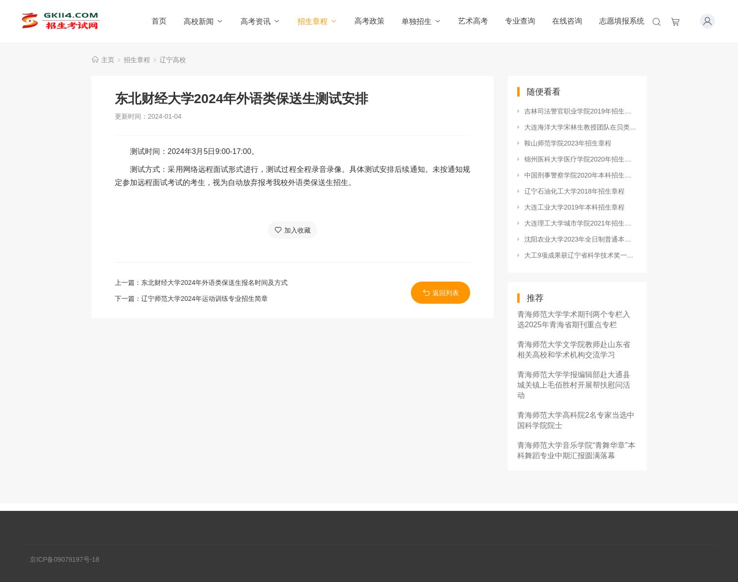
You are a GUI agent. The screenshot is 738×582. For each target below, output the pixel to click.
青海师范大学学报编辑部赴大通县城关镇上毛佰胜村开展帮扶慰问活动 (573, 385)
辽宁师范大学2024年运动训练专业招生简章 (204, 298)
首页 (159, 21)
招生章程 (317, 21)
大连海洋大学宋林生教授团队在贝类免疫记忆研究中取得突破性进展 (580, 127)
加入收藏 (292, 230)
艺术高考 (473, 21)
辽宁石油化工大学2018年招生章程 (574, 191)
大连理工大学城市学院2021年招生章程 (580, 223)
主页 (107, 60)
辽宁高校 (173, 60)
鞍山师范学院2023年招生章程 (567, 143)
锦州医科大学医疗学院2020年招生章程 (580, 159)
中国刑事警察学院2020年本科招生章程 (580, 175)
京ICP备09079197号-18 (64, 559)
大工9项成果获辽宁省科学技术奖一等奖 (580, 255)
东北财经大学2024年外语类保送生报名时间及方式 (214, 282)
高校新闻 (204, 21)
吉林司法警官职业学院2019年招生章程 (580, 111)
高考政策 (369, 21)
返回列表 (441, 293)
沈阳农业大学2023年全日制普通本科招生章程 (580, 239)
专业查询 (520, 21)
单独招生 (421, 21)
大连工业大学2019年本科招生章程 (574, 207)
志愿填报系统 (621, 21)
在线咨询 (567, 21)
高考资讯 (261, 21)
